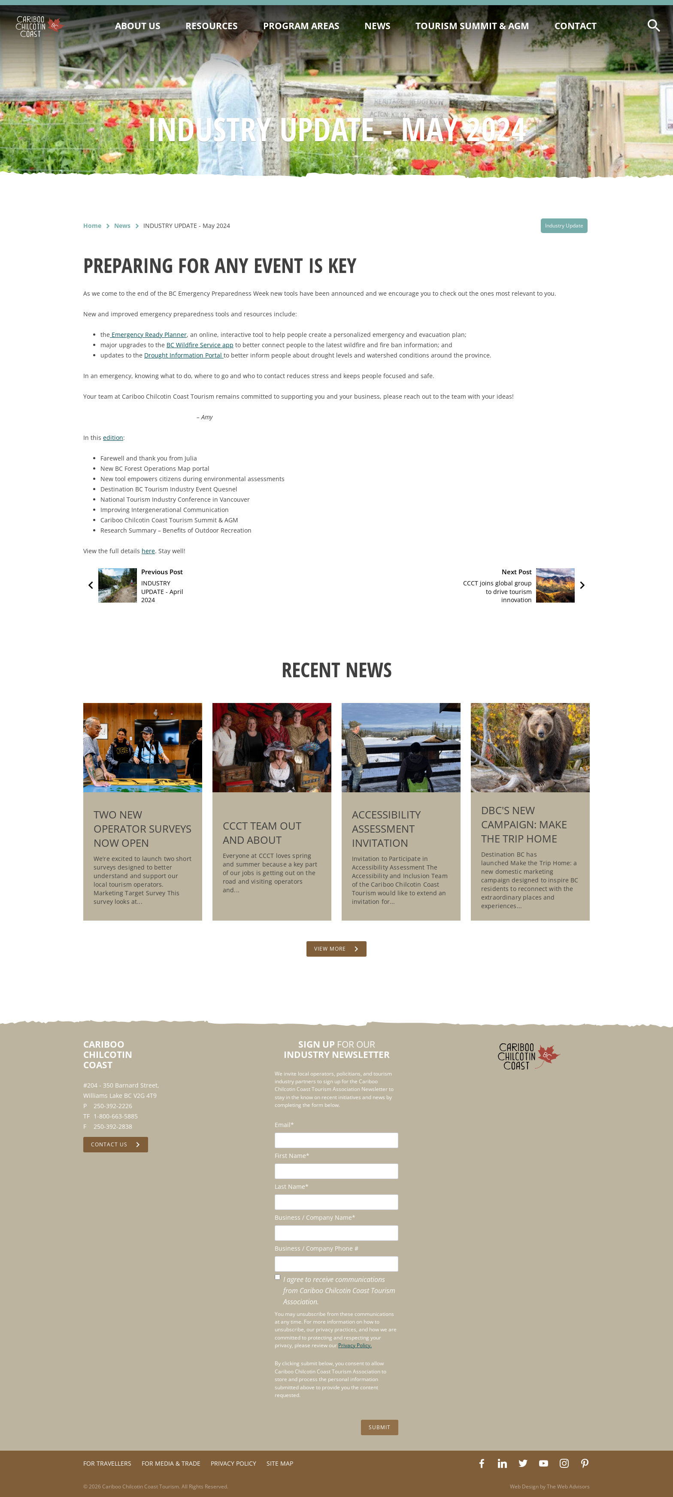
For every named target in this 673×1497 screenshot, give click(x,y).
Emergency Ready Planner (148, 334)
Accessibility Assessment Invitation (386, 828)
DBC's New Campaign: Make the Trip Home (524, 824)
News (122, 225)
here (148, 551)
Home (92, 225)
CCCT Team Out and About (262, 832)
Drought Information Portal (184, 355)
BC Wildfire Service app (200, 345)
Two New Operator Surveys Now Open (142, 828)
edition (113, 437)
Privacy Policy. (355, 1345)
